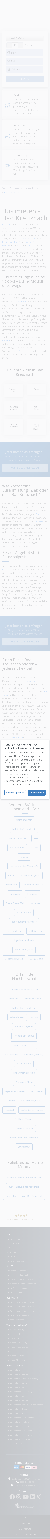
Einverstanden (36, 792)
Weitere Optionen (15, 792)
